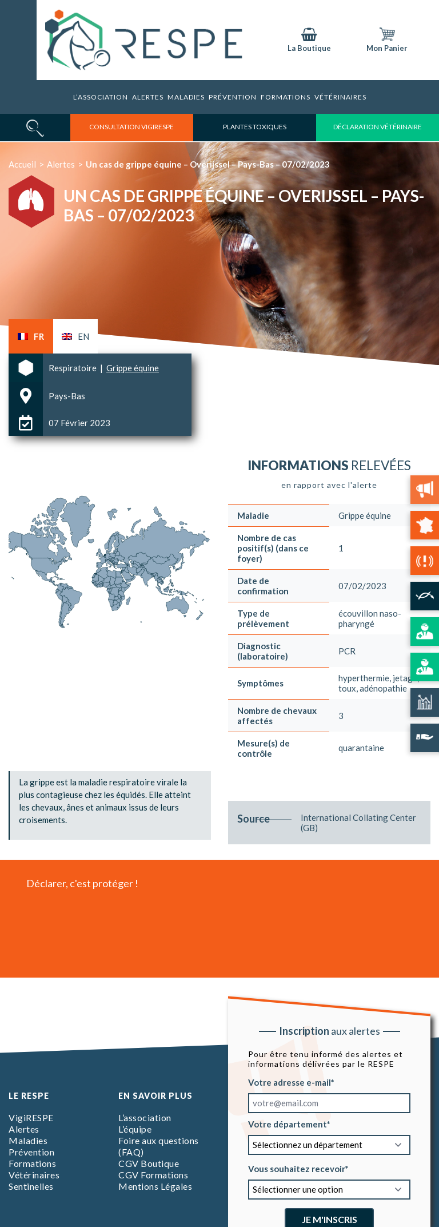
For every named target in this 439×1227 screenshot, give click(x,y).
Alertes (147, 97)
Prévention (233, 97)
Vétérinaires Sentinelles (34, 1180)
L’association (100, 97)
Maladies (186, 97)
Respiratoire (73, 368)
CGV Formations (153, 1174)
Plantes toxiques (254, 126)
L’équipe (134, 1128)
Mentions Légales (155, 1186)
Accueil (22, 164)
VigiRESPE (31, 1117)
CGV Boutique (148, 1163)
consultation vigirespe (131, 126)
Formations (32, 1163)
